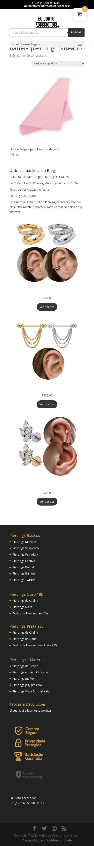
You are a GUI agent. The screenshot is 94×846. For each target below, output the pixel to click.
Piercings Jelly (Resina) (27, 685)
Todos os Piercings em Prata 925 (34, 645)
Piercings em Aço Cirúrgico (30, 672)
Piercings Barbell (23, 567)
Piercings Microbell (24, 542)
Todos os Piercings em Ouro (31, 613)
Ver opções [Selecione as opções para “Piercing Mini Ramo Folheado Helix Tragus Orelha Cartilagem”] (47, 501)
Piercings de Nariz (24, 639)
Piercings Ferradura (25, 554)
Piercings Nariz (22, 607)
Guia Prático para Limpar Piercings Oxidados (39, 177)
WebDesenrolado (59, 840)
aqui (21, 710)
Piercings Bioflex (23, 679)
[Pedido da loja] (58, 63)
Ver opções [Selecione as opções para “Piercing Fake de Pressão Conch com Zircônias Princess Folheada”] (47, 307)
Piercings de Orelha (25, 600)
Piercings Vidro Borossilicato (31, 691)
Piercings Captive (23, 561)
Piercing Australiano (22, 196)
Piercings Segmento (25, 548)
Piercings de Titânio (25, 666)
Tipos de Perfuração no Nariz (29, 189)
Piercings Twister (23, 580)
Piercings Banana (23, 573)
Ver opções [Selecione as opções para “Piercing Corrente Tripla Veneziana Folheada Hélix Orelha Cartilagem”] (47, 404)
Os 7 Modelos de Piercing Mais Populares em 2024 (43, 183)
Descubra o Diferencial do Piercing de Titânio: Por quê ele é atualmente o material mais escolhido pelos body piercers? (45, 207)
